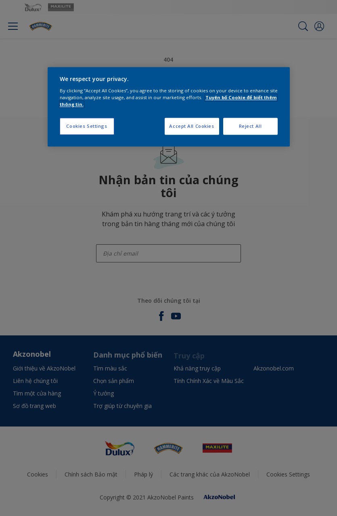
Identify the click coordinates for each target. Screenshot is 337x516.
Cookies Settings (86, 126)
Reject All (250, 126)
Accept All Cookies (191, 126)
